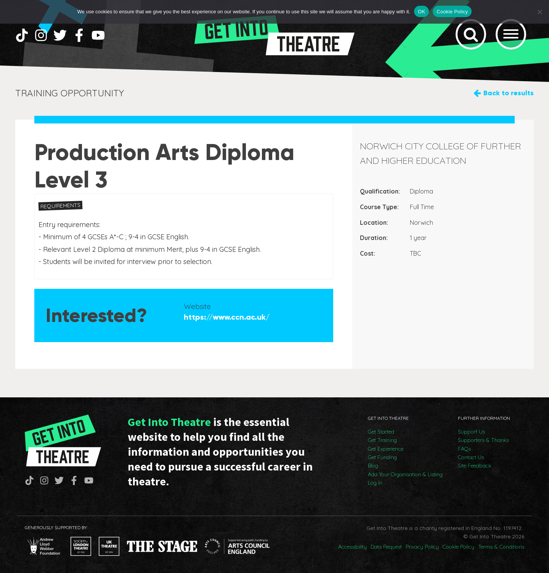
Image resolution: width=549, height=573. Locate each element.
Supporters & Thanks (483, 440)
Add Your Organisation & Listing (405, 474)
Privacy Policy (422, 546)
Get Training (382, 440)
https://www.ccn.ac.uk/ (227, 317)
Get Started (381, 431)
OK (421, 11)
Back (508, 93)
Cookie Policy (458, 546)
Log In (375, 482)
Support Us (471, 431)
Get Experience (385, 448)
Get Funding (382, 457)
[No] (539, 12)
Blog (373, 465)
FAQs (464, 448)
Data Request (386, 546)
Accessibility (352, 546)
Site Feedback (474, 465)
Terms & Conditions (501, 546)
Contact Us (471, 457)
